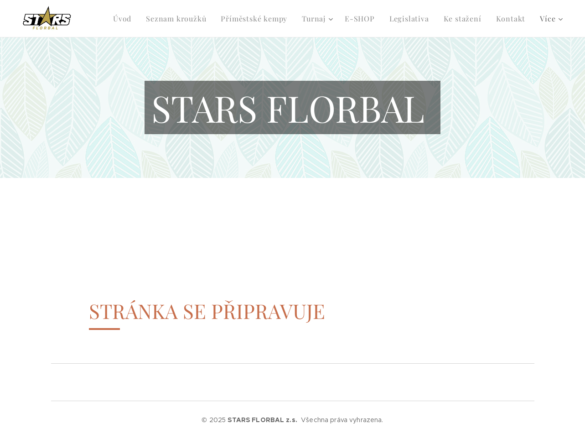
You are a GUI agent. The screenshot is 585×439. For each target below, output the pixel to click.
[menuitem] (105, 18)
